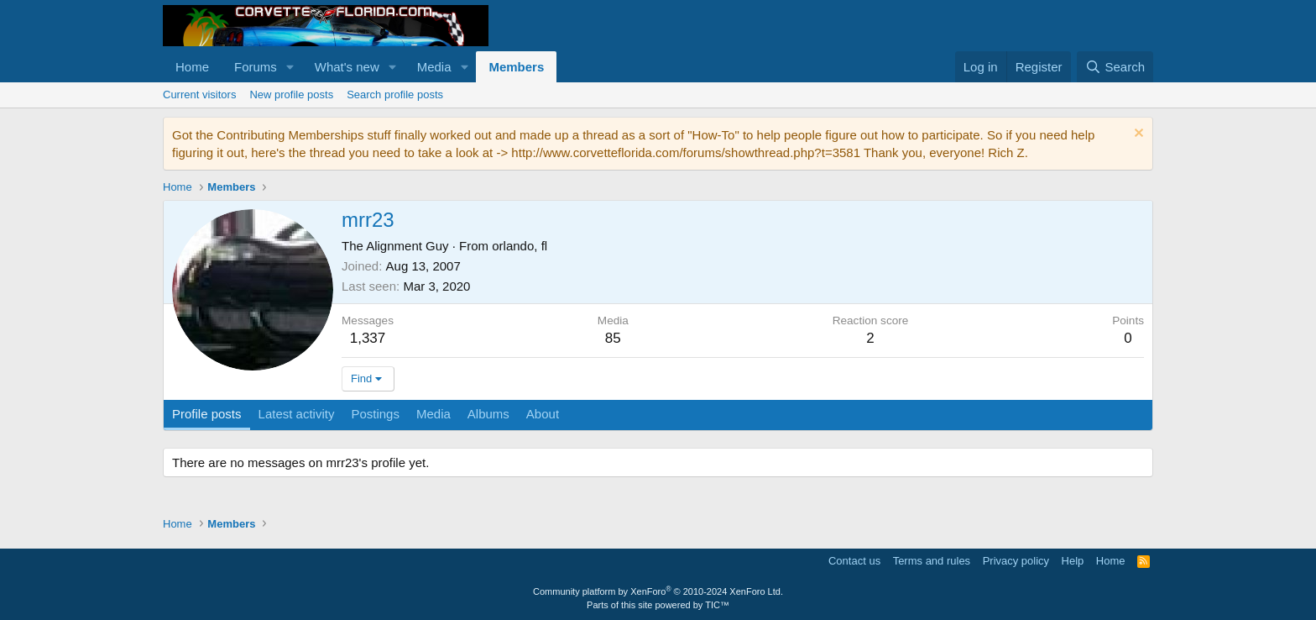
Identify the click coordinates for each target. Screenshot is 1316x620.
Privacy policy (1016, 560)
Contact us (854, 560)
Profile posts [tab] (207, 414)
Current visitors (199, 94)
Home (192, 67)
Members (516, 67)
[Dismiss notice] (1137, 135)
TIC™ (717, 605)
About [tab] (542, 414)
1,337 (368, 338)
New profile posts (291, 94)
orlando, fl (519, 246)
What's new (347, 67)
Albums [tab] (488, 414)
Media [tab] (433, 414)
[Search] (1115, 66)
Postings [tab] (375, 414)
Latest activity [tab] (296, 414)
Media (434, 67)
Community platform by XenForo (658, 591)
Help (1073, 560)
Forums (255, 67)
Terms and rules (931, 560)
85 (613, 338)
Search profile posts (395, 94)
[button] (290, 66)
